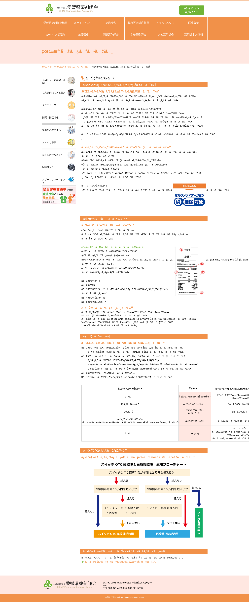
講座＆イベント (83, 22)
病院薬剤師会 (111, 34)
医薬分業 (193, 22)
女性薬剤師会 (166, 34)
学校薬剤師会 (138, 34)
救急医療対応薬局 (138, 22)
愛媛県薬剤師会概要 (55, 22)
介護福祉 (83, 34)
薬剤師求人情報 (193, 34)
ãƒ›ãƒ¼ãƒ (47, 66)
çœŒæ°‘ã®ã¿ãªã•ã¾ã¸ (73, 66)
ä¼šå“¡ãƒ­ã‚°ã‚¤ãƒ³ (191, 10)
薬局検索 (110, 22)
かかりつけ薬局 (55, 34)
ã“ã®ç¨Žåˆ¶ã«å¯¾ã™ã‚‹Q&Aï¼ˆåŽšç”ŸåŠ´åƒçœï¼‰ (120, 561)
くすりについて (166, 22)
